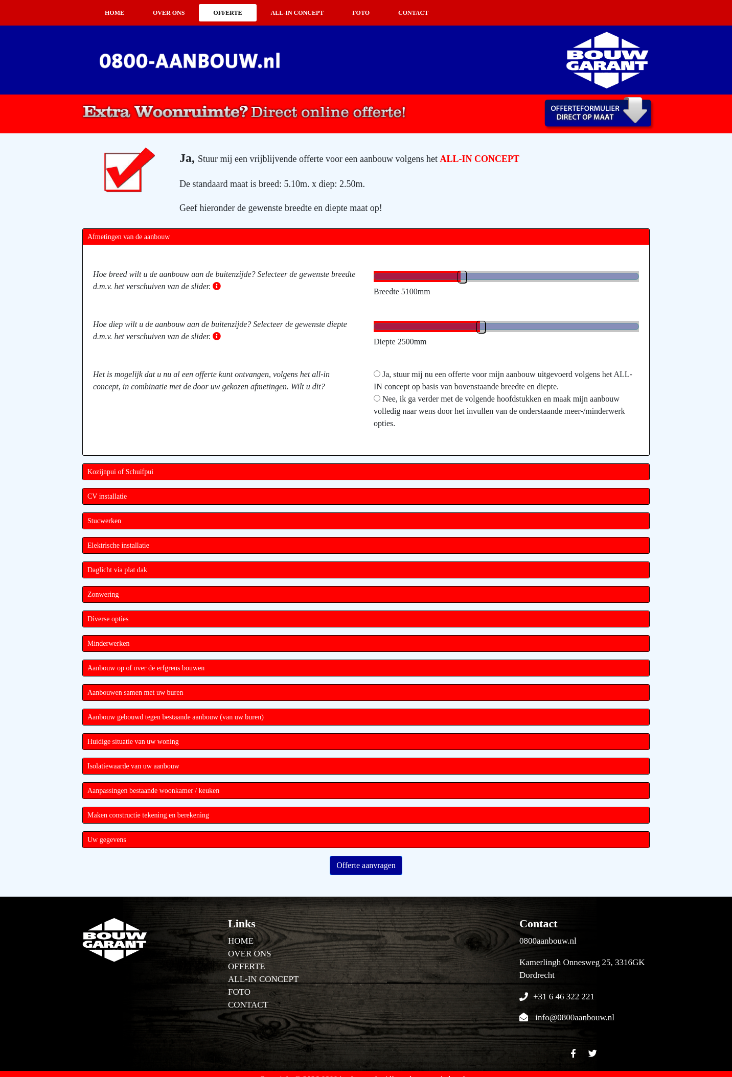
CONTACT (413, 12)
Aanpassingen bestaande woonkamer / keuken (153, 790)
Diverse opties (107, 619)
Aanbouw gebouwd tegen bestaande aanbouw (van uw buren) (175, 717)
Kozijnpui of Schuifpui (120, 472)
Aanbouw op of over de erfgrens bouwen (145, 668)
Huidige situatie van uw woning (133, 741)
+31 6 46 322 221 (563, 996)
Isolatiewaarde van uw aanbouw (133, 766)
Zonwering (103, 594)
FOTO (361, 12)
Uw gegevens (106, 840)
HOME (114, 12)
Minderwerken (108, 643)
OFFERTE (227, 12)
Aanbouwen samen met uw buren (135, 692)
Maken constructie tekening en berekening (148, 815)
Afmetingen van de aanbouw (128, 237)
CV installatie (107, 496)
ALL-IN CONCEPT (297, 12)
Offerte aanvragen (366, 865)
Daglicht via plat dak (117, 570)
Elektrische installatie (118, 545)
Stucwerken (104, 521)
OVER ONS (169, 12)
